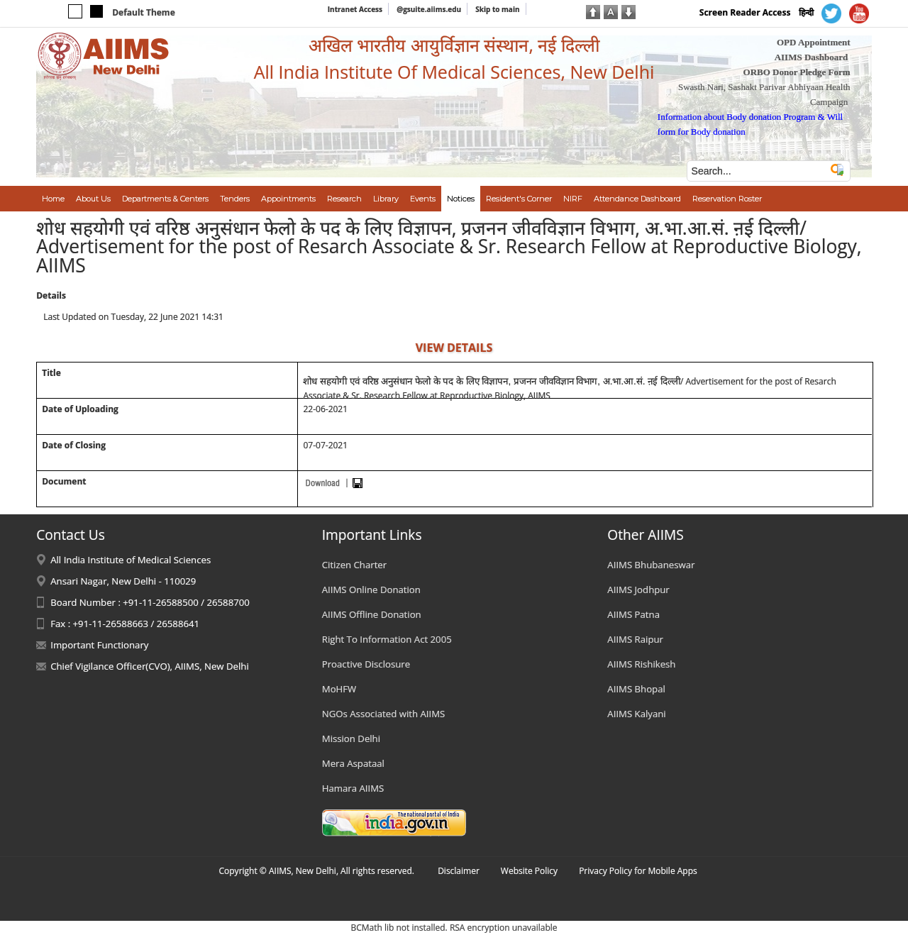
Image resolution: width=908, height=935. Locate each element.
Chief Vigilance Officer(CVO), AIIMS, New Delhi (149, 666)
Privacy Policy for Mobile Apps (638, 871)
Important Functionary (99, 644)
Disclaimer (459, 871)
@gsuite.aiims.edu (429, 9)
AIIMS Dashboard (811, 57)
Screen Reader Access (745, 12)
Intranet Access (355, 9)
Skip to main (497, 9)
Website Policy (529, 871)
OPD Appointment (814, 42)
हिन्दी (806, 12)
